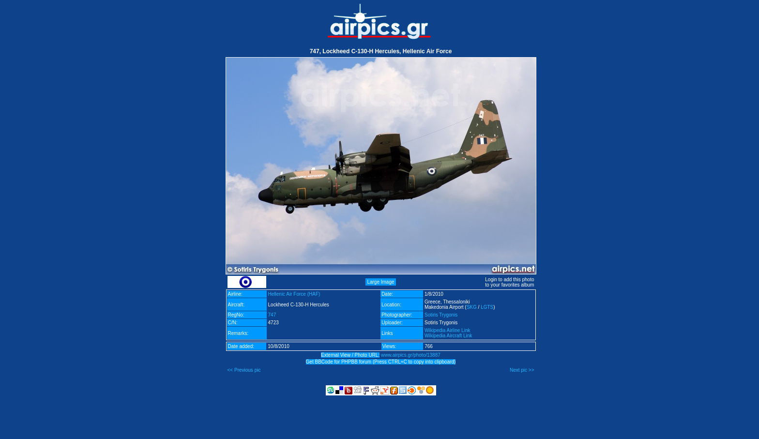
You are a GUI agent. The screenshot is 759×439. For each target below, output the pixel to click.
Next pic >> (522, 370)
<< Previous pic (244, 370)
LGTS (487, 307)
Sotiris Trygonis (441, 315)
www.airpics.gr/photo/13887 (410, 355)
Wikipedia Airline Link (448, 330)
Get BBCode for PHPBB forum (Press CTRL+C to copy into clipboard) (381, 361)
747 (272, 315)
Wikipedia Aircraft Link (448, 335)
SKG (472, 307)
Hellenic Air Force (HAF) (294, 294)
